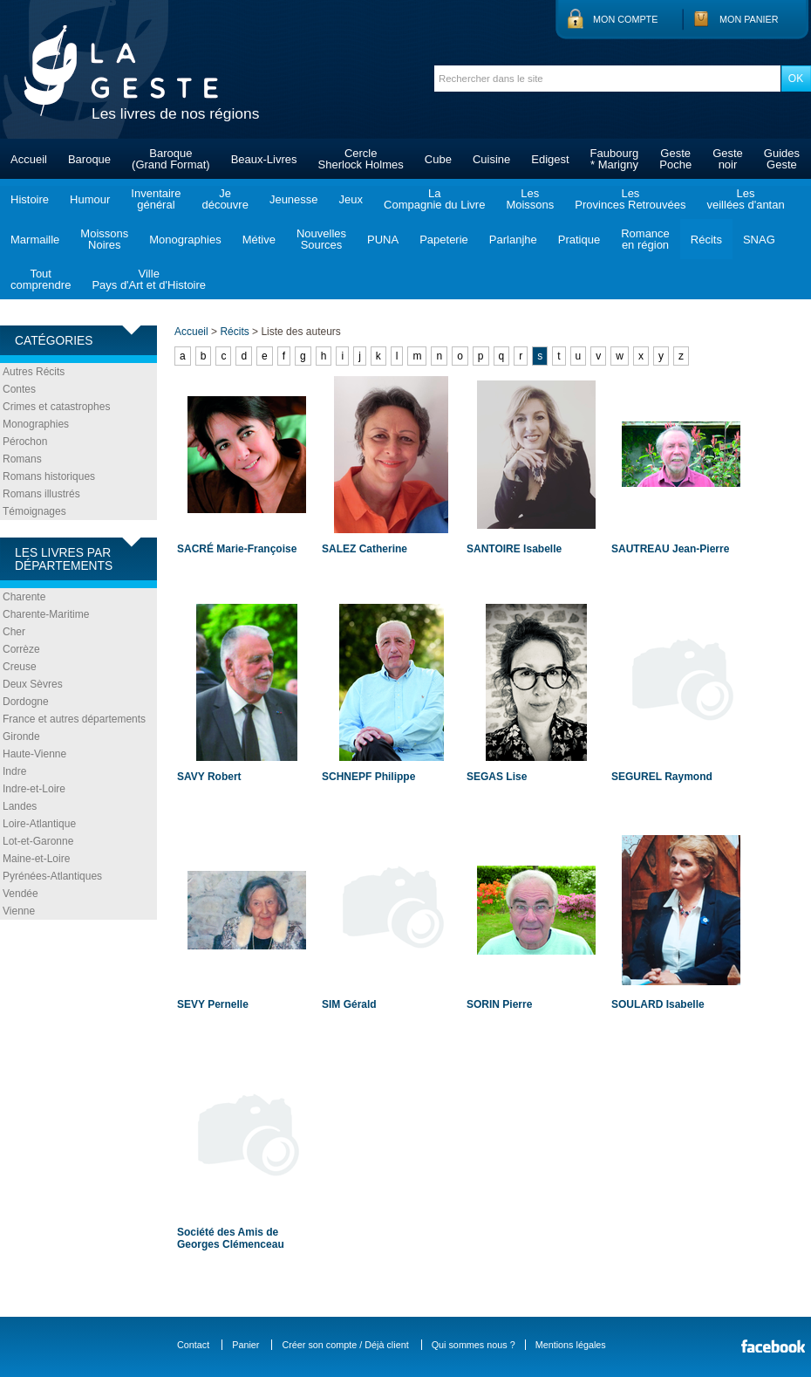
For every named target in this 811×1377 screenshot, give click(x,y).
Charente (24, 597)
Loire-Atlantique (39, 824)
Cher (14, 632)
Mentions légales (570, 1344)
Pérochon (25, 441)
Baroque (89, 159)
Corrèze (21, 649)
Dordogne (26, 701)
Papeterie (443, 239)
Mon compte (625, 19)
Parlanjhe (513, 239)
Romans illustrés (41, 494)
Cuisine (491, 159)
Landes (20, 806)
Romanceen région (645, 239)
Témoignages (34, 511)
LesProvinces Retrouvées (630, 199)
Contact (193, 1344)
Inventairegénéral (156, 199)
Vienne (19, 911)
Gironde (21, 736)
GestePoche (675, 159)
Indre (14, 771)
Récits (706, 239)
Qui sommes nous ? (473, 1344)
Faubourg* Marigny (614, 159)
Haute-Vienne (34, 754)
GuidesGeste (782, 159)
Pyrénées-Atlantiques (52, 876)
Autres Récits (34, 372)
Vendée (20, 893)
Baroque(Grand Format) (171, 159)
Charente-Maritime (46, 614)
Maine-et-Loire (36, 859)
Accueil (28, 159)
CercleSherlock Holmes (361, 159)
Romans (22, 459)
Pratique (579, 239)
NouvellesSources (321, 239)
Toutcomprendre (40, 279)
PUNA (383, 239)
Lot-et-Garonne (38, 841)
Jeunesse (293, 199)
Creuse (20, 667)
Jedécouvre (224, 199)
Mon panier (749, 19)
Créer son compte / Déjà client (345, 1344)
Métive (259, 239)
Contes (19, 389)
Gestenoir (727, 159)
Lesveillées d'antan (745, 199)
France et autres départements (74, 719)
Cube (438, 159)
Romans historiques (49, 476)
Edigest (550, 159)
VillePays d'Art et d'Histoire (149, 279)
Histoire (29, 199)
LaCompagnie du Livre (434, 199)
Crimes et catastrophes (56, 407)
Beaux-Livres (264, 159)
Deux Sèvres (33, 684)
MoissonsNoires (104, 239)
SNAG (759, 239)
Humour (90, 199)
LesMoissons (530, 199)
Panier (245, 1344)
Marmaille (34, 239)
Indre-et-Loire (34, 789)
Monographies (185, 239)
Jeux (351, 199)
